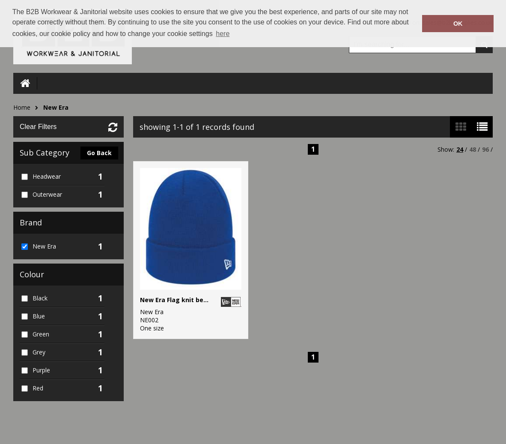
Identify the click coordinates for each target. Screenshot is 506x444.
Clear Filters (38, 126)
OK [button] (458, 23)
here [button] (222, 33)
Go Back (99, 153)
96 (485, 149)
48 (472, 149)
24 (459, 149)
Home (21, 107)
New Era (55, 107)
